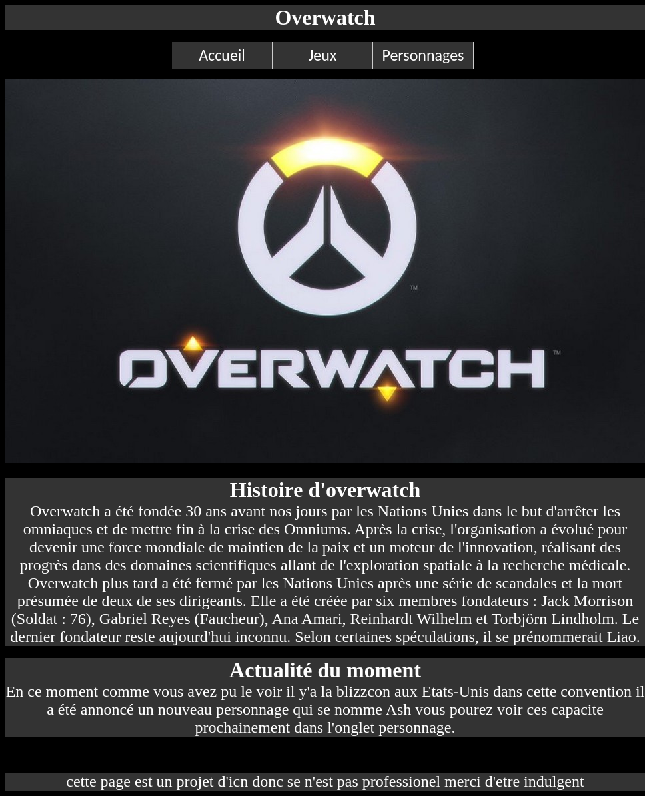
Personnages (423, 55)
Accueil (222, 55)
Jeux (323, 55)
